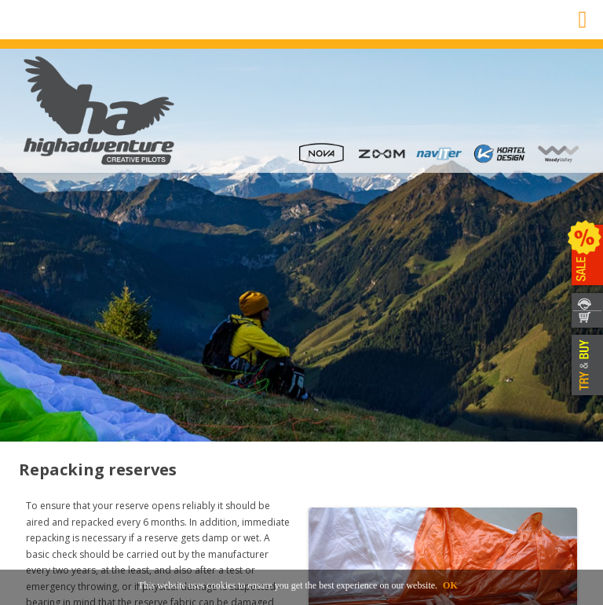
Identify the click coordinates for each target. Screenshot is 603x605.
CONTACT (585, 301)
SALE (585, 255)
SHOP (585, 320)
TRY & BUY (585, 365)
